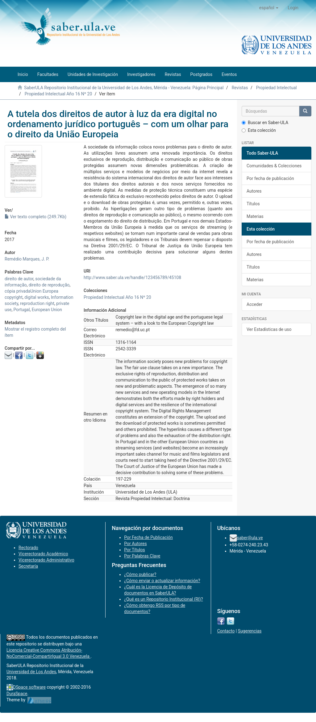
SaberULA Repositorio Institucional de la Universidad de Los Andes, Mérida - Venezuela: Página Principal (123, 87)
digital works (36, 297)
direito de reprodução (49, 284)
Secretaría (28, 566)
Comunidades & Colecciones (274, 165)
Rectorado (28, 547)
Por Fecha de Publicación (148, 537)
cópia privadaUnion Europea (31, 291)
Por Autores (135, 543)
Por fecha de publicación (270, 178)
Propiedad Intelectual (276, 87)
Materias (255, 216)
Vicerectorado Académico (43, 553)
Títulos (253, 203)
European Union (47, 309)
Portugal (22, 309)
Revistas (240, 87)
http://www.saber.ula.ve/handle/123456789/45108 (132, 277)
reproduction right (37, 303)
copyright (14, 297)
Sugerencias (250, 630)
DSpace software (29, 687)
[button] (269, 7)
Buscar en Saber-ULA (265, 122)
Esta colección (259, 130)
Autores (254, 191)
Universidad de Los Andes (31, 671)
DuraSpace (16, 693)
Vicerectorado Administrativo (46, 559)
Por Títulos (134, 549)
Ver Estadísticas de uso (269, 329)
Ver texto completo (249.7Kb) (35, 216)
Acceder (254, 304)
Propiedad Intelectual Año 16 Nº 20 (58, 93)
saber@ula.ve (250, 537)
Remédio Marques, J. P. (27, 259)
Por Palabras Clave (142, 555)
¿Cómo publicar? (140, 574)
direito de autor (19, 278)
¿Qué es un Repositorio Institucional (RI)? (163, 599)
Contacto (226, 630)
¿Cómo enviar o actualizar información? (162, 580)
